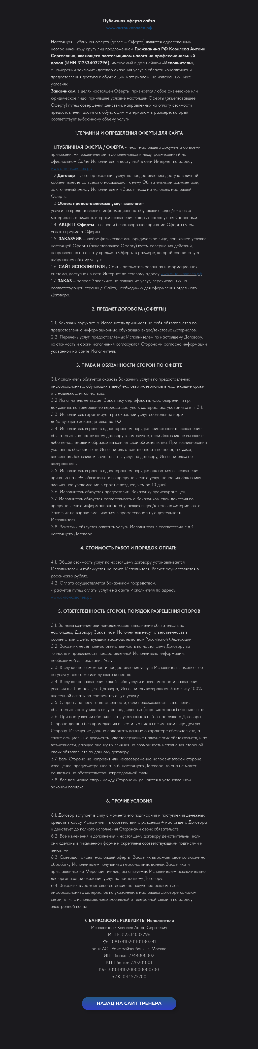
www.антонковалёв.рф (129, 27)
